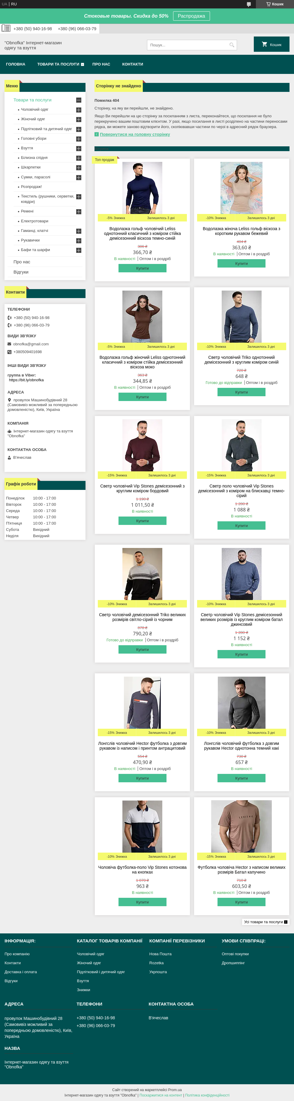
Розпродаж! (31, 186)
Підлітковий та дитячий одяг (46, 129)
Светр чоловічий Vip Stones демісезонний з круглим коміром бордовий (142, 488)
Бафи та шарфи (35, 249)
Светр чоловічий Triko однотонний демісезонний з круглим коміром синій (242, 360)
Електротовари (34, 221)
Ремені (27, 211)
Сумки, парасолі (35, 177)
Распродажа (191, 16)
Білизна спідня (34, 157)
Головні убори (33, 138)
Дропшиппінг (233, 963)
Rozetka (156, 963)
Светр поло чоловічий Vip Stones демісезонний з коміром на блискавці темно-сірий (241, 491)
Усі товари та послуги (263, 922)
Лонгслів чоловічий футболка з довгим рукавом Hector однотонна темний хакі (241, 746)
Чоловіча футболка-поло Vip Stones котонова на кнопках (142, 869)
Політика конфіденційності (207, 1095)
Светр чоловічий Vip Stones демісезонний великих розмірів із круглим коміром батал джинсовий (241, 619)
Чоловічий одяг (35, 109)
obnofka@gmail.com (31, 344)
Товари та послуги (58, 64)
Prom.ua (175, 1090)
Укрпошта (158, 972)
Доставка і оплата (20, 972)
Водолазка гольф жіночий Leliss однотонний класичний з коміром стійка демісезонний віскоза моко (142, 362)
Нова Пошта (160, 954)
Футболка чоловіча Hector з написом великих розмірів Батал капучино (242, 869)
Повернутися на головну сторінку (135, 134)
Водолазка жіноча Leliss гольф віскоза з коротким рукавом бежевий (241, 231)
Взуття (27, 148)
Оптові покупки (235, 954)
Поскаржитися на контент (161, 1095)
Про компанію (17, 954)
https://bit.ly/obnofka (26, 380)
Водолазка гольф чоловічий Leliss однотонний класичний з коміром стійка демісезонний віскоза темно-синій (142, 233)
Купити (142, 268)
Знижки (83, 990)
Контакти (132, 64)
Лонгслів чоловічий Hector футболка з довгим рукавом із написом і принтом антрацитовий (142, 746)
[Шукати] (231, 45)
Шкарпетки (30, 167)
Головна (15, 64)
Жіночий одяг (33, 119)
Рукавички (30, 240)
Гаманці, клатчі (34, 230)
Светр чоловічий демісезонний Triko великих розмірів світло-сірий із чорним (142, 617)
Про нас (101, 64)
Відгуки (21, 271)
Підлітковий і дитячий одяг (101, 972)
